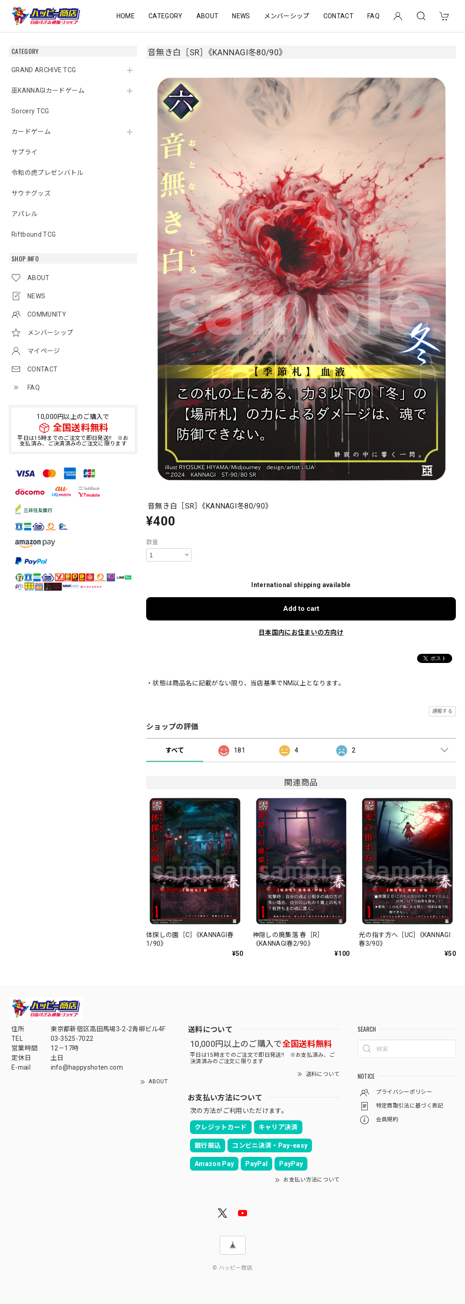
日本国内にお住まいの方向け (301, 632)
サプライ (24, 152)
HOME (125, 16)
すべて (174, 750)
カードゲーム (31, 131)
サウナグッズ (31, 193)
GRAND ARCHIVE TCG (43, 70)
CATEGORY (165, 16)
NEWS (241, 16)
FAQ (373, 16)
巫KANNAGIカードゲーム (48, 90)
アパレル (24, 213)
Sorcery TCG (30, 111)
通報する (442, 711)
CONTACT (338, 16)
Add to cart (301, 608)
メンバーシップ (287, 16)
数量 (152, 542)
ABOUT (207, 16)
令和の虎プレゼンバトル (47, 172)
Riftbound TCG (33, 234)
